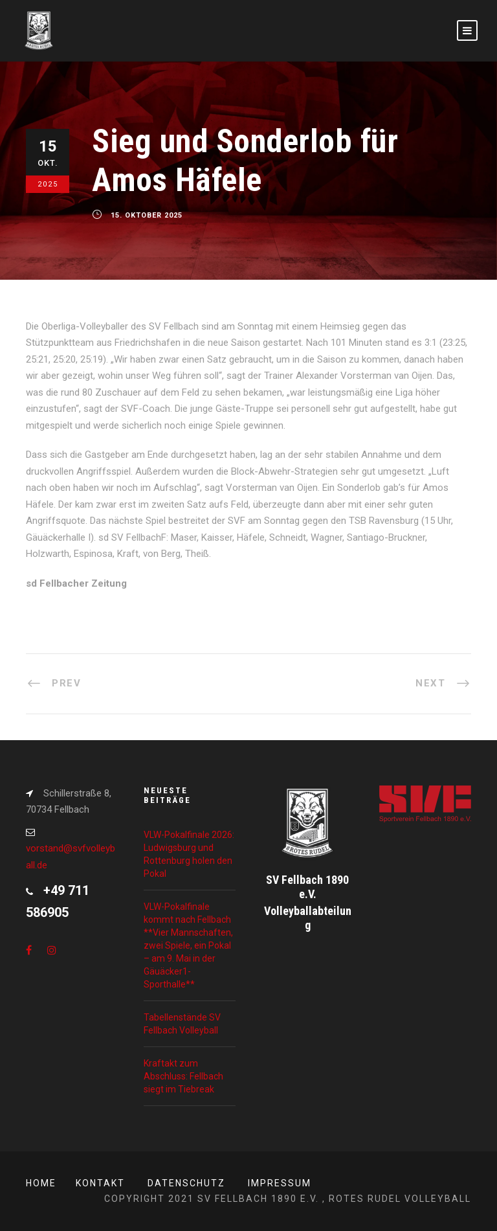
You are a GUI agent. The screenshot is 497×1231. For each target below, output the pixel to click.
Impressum (279, 1183)
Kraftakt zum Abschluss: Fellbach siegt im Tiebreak (183, 1076)
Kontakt (100, 1183)
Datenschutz (186, 1183)
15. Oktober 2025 (146, 215)
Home (41, 1183)
